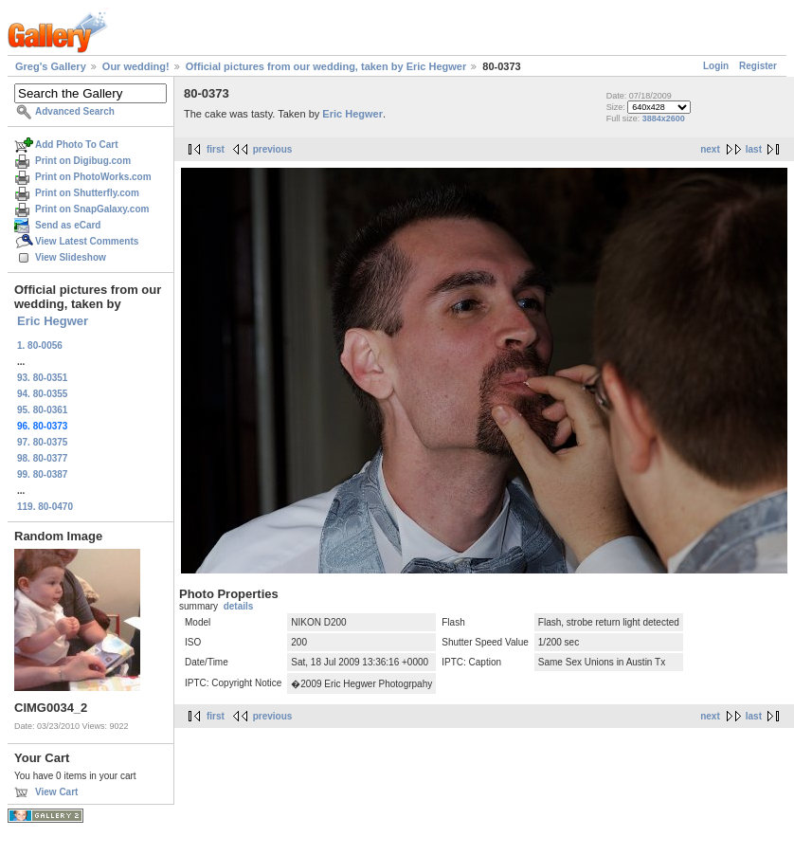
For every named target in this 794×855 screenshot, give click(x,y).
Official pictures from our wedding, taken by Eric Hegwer (326, 66)
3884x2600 (663, 118)
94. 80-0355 (42, 394)
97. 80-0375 (42, 442)
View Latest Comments (86, 241)
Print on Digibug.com (83, 160)
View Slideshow (70, 257)
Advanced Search (75, 111)
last (754, 149)
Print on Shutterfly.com (87, 193)
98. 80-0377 (42, 458)
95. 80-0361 (42, 410)
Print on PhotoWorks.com (93, 177)
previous (273, 149)
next (710, 149)
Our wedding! (136, 66)
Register (758, 66)
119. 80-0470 (45, 506)
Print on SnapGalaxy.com (92, 209)
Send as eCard (67, 225)
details (239, 606)
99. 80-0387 (42, 474)
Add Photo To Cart (76, 144)
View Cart (56, 792)
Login (716, 66)
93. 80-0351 (42, 378)
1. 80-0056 (40, 345)
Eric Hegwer (52, 321)
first (216, 149)
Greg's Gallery (50, 66)
